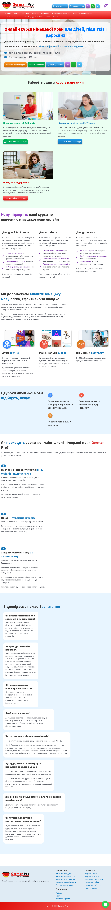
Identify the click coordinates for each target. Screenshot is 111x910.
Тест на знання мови (95, 14)
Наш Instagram (91, 888)
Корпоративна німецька (76, 14)
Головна (7, 14)
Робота (33, 17)
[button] (60, 6)
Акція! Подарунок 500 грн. (14, 17)
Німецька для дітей (19, 14)
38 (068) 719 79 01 (92, 876)
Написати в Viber (92, 882)
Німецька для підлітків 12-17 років (77, 124)
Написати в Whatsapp (94, 885)
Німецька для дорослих (56, 14)
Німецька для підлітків (37, 14)
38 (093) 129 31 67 (92, 873)
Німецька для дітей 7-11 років (19, 124)
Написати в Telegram (94, 879)
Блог (27, 17)
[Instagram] (106, 6)
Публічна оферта (63, 898)
